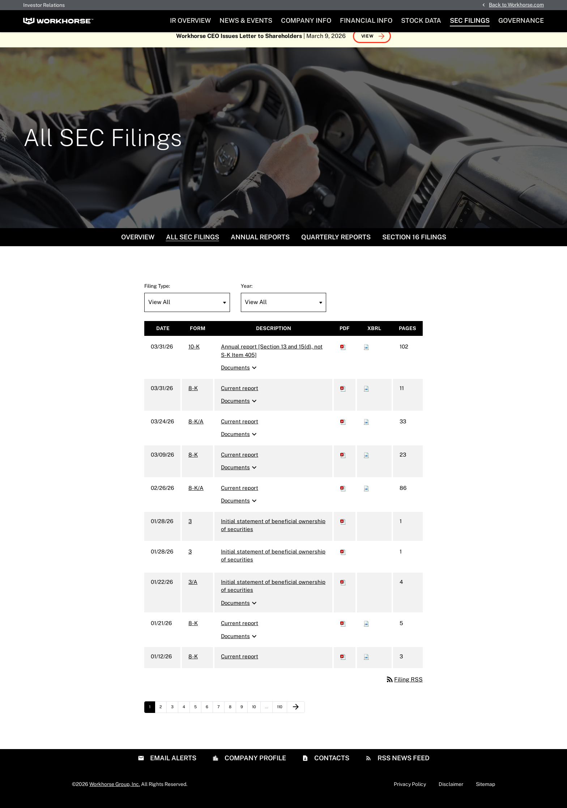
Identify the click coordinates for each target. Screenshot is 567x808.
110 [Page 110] (281, 715)
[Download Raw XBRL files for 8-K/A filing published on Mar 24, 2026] (366, 429)
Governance (521, 20)
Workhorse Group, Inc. (114, 791)
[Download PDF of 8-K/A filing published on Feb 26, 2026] (343, 495)
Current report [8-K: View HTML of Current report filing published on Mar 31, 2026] (239, 395)
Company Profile (254, 765)
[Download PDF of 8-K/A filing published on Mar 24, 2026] (343, 429)
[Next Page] (296, 714)
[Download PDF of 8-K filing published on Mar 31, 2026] (343, 395)
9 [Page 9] (244, 715)
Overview (137, 244)
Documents (240, 375)
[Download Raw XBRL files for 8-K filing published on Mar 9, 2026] (366, 462)
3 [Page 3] (174, 715)
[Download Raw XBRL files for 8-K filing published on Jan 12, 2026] (366, 663)
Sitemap (485, 791)
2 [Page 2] (163, 715)
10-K (194, 354)
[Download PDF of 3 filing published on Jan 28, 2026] (343, 528)
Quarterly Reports (336, 244)
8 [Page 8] (232, 715)
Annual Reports (260, 244)
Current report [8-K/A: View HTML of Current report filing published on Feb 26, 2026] (239, 495)
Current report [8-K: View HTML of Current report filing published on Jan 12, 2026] (239, 663)
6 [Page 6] (209, 715)
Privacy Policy (410, 791)
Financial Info (366, 20)
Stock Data (421, 20)
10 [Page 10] (256, 715)
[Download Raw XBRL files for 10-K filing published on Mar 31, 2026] (366, 354)
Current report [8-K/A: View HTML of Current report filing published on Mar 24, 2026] (239, 429)
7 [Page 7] (221, 715)
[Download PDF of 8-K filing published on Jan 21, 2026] (343, 630)
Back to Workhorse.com (516, 4)
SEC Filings (470, 20)
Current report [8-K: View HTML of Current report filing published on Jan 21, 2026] (239, 630)
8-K (193, 395)
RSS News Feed (403, 765)
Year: (246, 293)
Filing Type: (157, 293)
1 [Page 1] (152, 715)
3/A (192, 589)
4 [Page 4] (186, 715)
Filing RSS (404, 686)
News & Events (245, 20)
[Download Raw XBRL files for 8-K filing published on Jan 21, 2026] (366, 630)
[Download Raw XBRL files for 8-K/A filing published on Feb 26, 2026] (366, 495)
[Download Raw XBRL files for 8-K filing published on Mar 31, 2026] (366, 395)
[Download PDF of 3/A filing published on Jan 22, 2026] (343, 589)
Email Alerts (172, 765)
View (367, 43)
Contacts (331, 765)
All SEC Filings (192, 244)
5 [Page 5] (197, 715)
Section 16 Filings (414, 244)
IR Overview (190, 20)
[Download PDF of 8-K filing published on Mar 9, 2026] (343, 462)
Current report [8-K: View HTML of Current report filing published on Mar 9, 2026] (239, 462)
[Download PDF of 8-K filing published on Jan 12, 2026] (343, 663)
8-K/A (196, 429)
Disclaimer (451, 791)
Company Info (306, 20)
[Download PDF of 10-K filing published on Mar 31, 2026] (343, 354)
